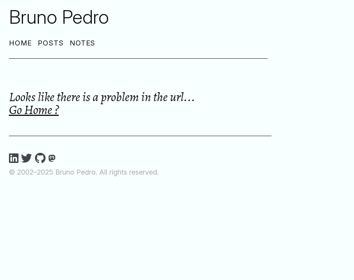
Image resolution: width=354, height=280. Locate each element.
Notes (83, 43)
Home (20, 43)
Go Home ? (34, 109)
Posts (51, 43)
